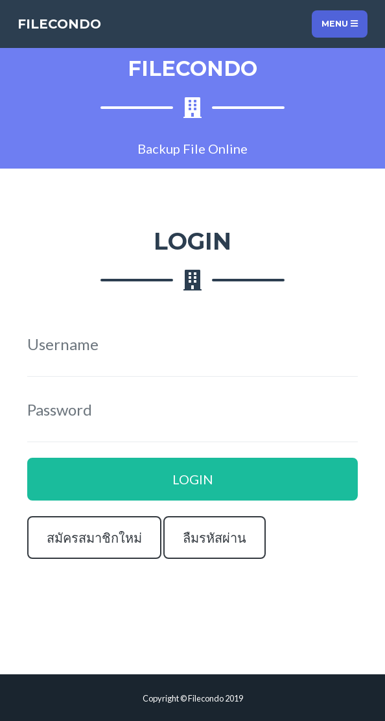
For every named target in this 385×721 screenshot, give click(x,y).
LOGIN (192, 479)
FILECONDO (59, 24)
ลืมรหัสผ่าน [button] (214, 537)
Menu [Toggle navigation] (339, 24)
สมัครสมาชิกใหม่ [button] (94, 537)
